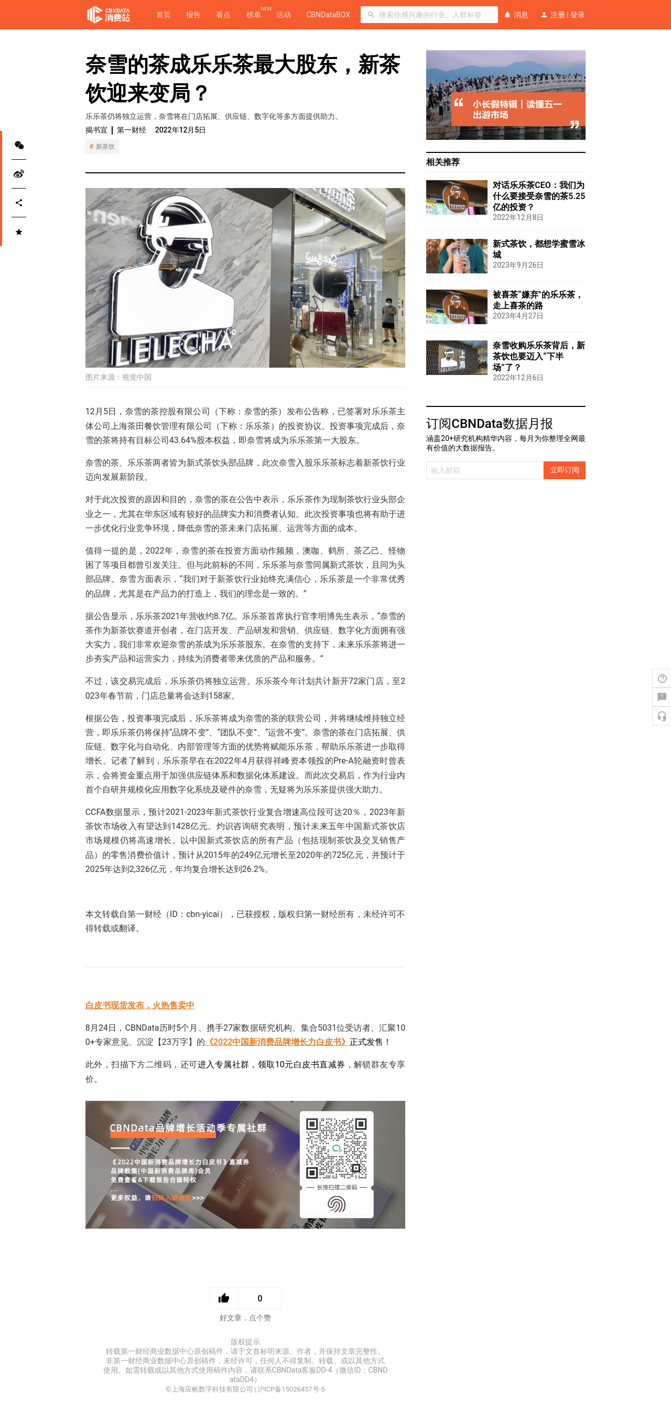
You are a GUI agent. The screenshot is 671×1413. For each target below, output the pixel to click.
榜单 (253, 14)
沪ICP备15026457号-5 (291, 1389)
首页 (163, 14)
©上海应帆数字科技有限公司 (209, 1389)
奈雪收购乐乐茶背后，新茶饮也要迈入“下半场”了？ (539, 356)
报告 (193, 14)
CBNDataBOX (328, 14)
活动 (283, 14)
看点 (223, 14)
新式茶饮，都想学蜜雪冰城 (539, 249)
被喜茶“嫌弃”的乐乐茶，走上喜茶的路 (538, 300)
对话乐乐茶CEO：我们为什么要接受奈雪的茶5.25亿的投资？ (539, 196)
